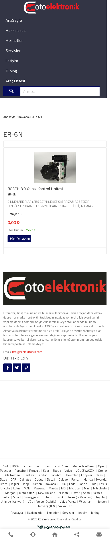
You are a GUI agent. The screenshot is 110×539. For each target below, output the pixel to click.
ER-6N (37, 116)
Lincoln (5, 488)
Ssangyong (31, 497)
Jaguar (15, 483)
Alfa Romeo (12, 475)
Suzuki (60, 497)
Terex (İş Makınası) (80, 497)
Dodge (39, 479)
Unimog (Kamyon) (12, 501)
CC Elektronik (46, 519)
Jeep (26, 483)
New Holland (46, 492)
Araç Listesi (15, 81)
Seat (46, 470)
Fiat (38, 466)
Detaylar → (15, 214)
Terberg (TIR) (46, 506)
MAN (27, 488)
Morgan (10, 492)
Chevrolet (71, 475)
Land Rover (61, 466)
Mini (87, 488)
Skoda (57, 470)
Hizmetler (14, 40)
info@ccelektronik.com (27, 351)
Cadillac (42, 475)
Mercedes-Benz (83, 466)
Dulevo (63, 479)
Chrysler (86, 475)
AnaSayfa (14, 20)
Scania (97, 492)
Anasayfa (9, 116)
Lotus (16, 488)
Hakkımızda (16, 30)
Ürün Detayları (19, 238)
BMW (15, 466)
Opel (101, 466)
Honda (88, 479)
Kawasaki (24, 116)
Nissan (63, 492)
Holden (102, 501)
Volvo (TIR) (65, 506)
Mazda (53, 488)
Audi (5, 466)
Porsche (20, 470)
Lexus (103, 483)
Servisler (13, 51)
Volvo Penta (68, 501)
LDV (93, 483)
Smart (17, 497)
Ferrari (75, 479)
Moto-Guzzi (27, 492)
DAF (13, 479)
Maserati (39, 488)
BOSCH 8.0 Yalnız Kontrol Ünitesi (35, 188)
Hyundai (101, 479)
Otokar (102, 470)
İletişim (12, 61)
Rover (75, 492)
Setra (6, 497)
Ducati (51, 479)
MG (63, 488)
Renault (34, 470)
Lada (72, 483)
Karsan (37, 483)
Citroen (27, 466)
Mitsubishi (100, 488)
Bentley (29, 475)
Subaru (47, 497)
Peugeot (5, 470)
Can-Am (56, 475)
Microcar (75, 488)
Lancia (83, 483)
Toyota (100, 497)
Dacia (3, 479)
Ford (47, 466)
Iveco (4, 483)
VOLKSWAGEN (85, 470)
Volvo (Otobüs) (46, 501)
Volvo (68, 470)
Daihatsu (25, 479)
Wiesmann (86, 501)
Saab (86, 492)
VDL (30, 501)
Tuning (11, 71)
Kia (64, 483)
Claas (99, 475)
